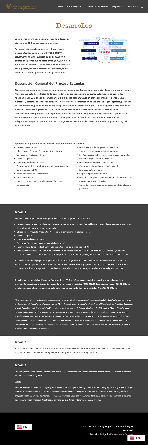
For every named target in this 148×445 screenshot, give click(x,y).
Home (60, 7)
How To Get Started (98, 7)
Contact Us (132, 7)
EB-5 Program (74, 7)
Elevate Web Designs (121, 434)
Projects (116, 7)
